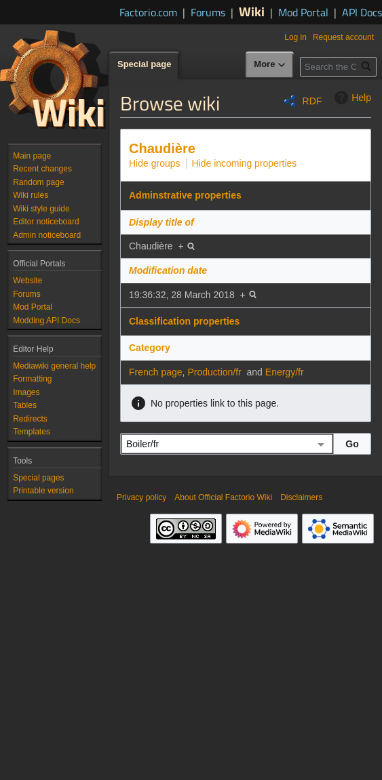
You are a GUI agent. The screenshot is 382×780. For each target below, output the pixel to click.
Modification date (168, 270)
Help (351, 97)
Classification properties (184, 321)
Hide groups (154, 163)
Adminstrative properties (185, 195)
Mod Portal (303, 12)
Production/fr (214, 372)
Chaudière (162, 148)
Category (149, 347)
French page (156, 372)
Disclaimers (301, 497)
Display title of (161, 222)
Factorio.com (148, 12)
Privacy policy (141, 497)
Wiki (252, 11)
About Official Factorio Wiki (223, 497)
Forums (208, 12)
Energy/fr (284, 372)
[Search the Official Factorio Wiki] (338, 67)
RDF (312, 101)
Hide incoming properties (244, 163)
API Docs (362, 12)
